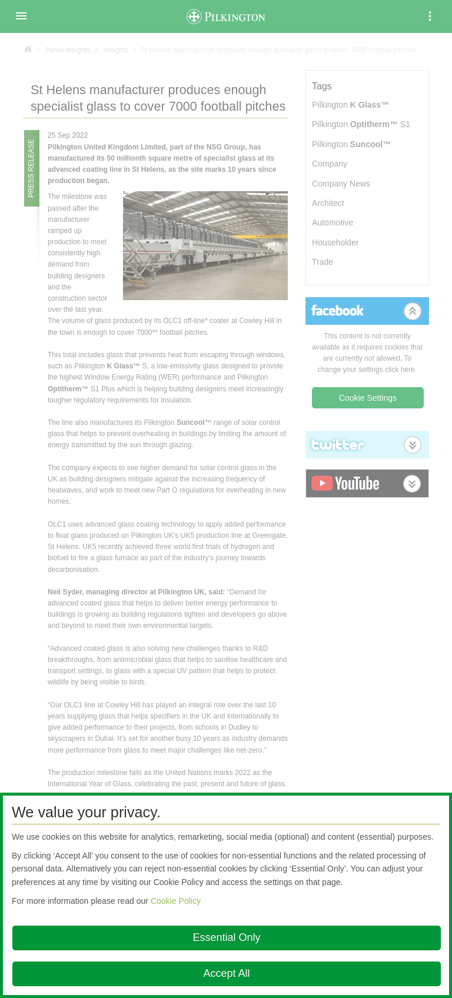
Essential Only (226, 937)
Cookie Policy (176, 901)
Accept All (226, 973)
